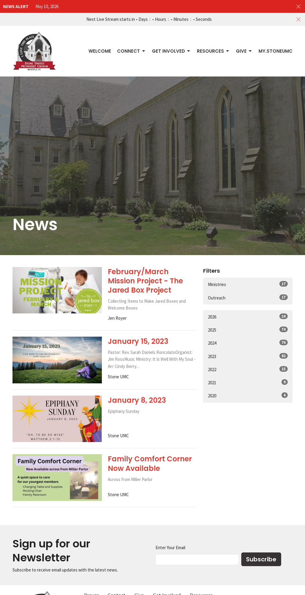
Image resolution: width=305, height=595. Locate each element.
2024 (248, 343)
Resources (213, 51)
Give (244, 51)
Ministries (248, 284)
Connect (131, 51)
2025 (248, 330)
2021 (248, 382)
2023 (248, 356)
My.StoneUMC (275, 51)
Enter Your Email (170, 547)
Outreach (248, 297)
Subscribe (261, 559)
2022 (248, 369)
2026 (248, 316)
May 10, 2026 (46, 6)
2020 (248, 395)
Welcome (99, 51)
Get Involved (171, 51)
